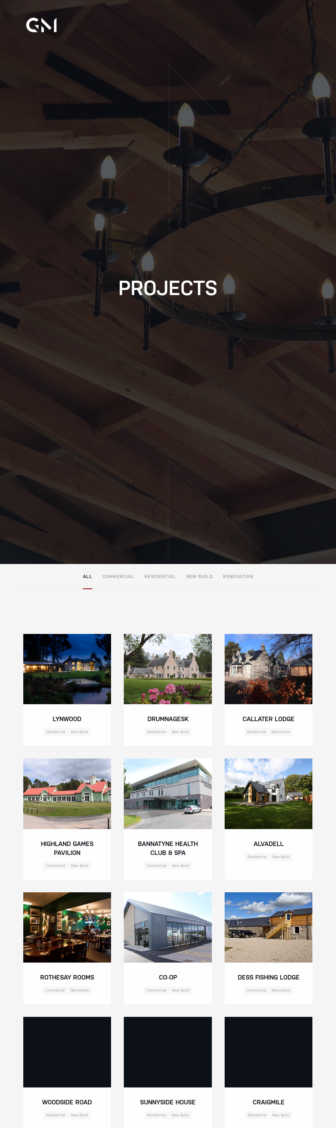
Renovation (238, 576)
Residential (160, 576)
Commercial (118, 576)
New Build (199, 576)
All (87, 576)
